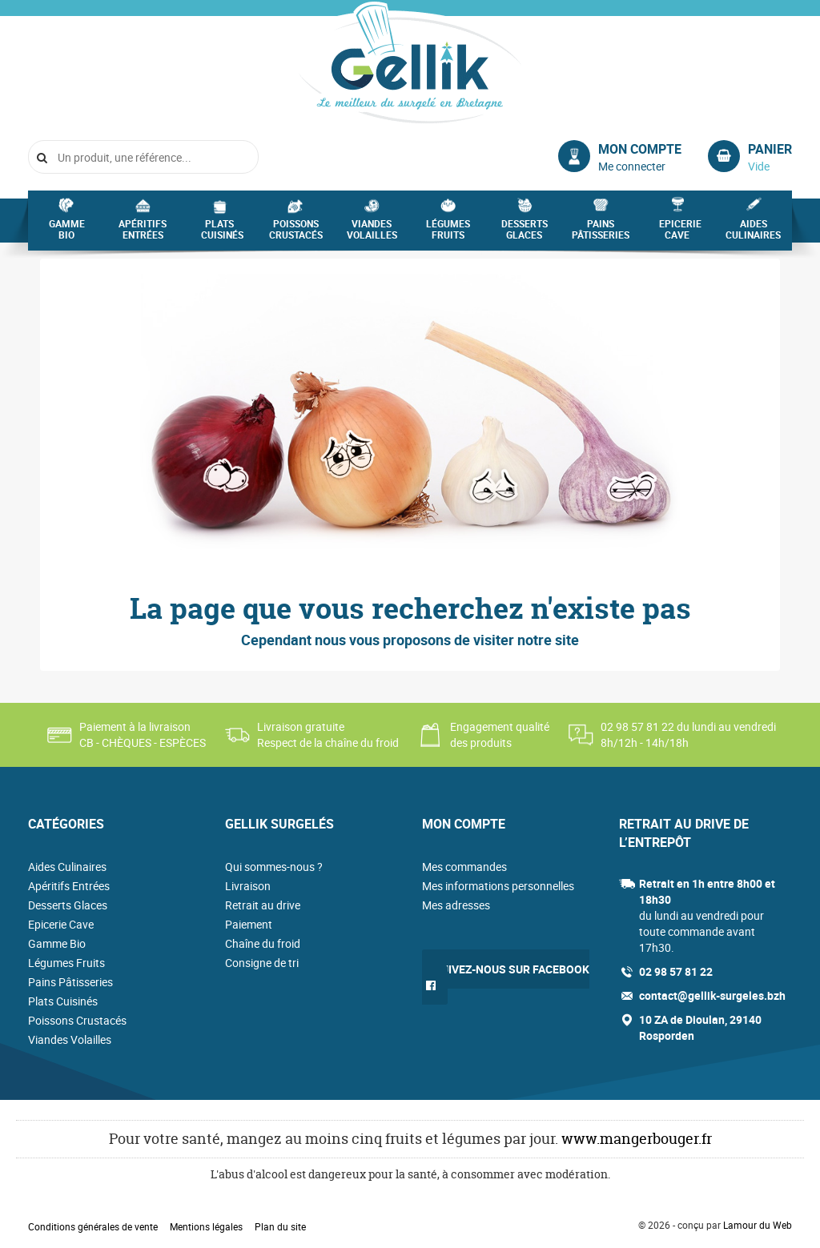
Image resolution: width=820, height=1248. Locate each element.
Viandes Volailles (372, 234)
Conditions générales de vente (93, 1226)
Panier (770, 149)
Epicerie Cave (680, 234)
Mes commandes (464, 866)
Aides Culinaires (753, 234)
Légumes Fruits (448, 234)
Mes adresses (456, 905)
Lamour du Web (757, 1224)
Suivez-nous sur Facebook (511, 969)
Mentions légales (206, 1226)
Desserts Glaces (524, 234)
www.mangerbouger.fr (636, 1139)
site (567, 639)
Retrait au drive (262, 905)
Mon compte (639, 149)
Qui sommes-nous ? (274, 866)
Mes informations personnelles (498, 885)
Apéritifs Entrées (143, 234)
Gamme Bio (67, 234)
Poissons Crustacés (296, 234)
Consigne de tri (262, 962)
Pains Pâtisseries (600, 234)
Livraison (248, 885)
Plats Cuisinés (222, 234)
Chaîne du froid (262, 943)
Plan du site (280, 1226)
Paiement (248, 924)
